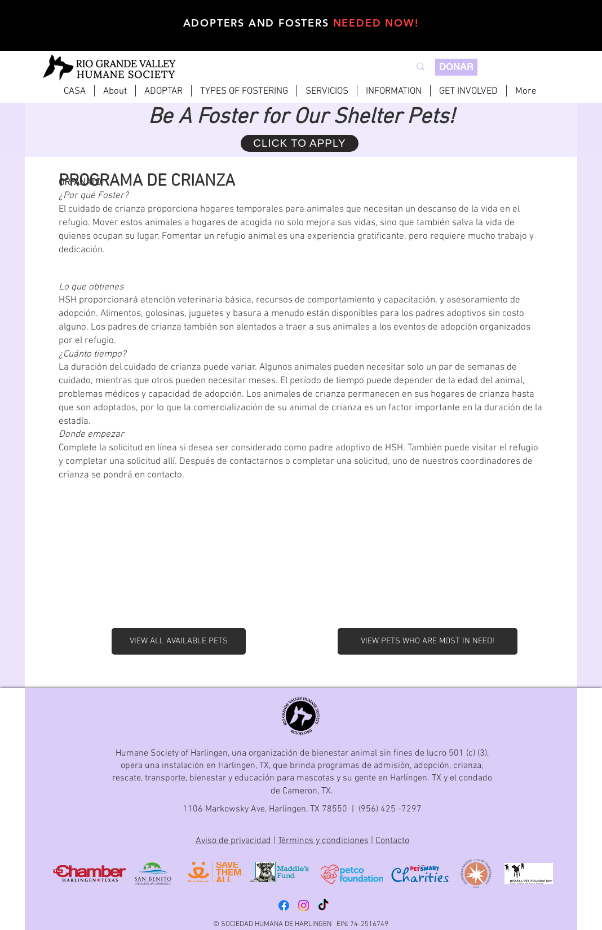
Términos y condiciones (323, 840)
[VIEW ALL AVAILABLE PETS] (179, 641)
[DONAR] (456, 67)
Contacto (392, 840)
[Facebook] (284, 905)
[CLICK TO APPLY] (299, 143)
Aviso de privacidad (233, 840)
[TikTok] (323, 905)
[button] (163, 90)
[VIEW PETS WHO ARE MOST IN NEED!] (427, 641)
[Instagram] (303, 905)
